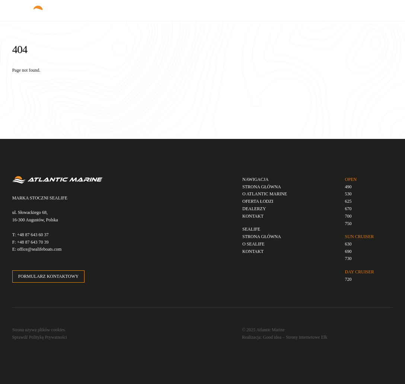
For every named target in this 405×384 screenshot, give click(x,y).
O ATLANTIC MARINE (264, 193)
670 (348, 208)
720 (348, 279)
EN (328, 7)
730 (348, 258)
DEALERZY (254, 208)
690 (348, 251)
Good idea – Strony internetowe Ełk (295, 337)
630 (348, 244)
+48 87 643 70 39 (33, 242)
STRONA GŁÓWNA (261, 186)
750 (348, 223)
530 (348, 193)
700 (348, 216)
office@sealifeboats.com (39, 249)
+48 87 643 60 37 (33, 234)
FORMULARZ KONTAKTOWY (48, 276)
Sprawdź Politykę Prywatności (39, 337)
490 (348, 186)
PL (319, 7)
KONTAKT (253, 216)
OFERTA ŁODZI (257, 201)
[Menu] (381, 10)
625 (348, 201)
